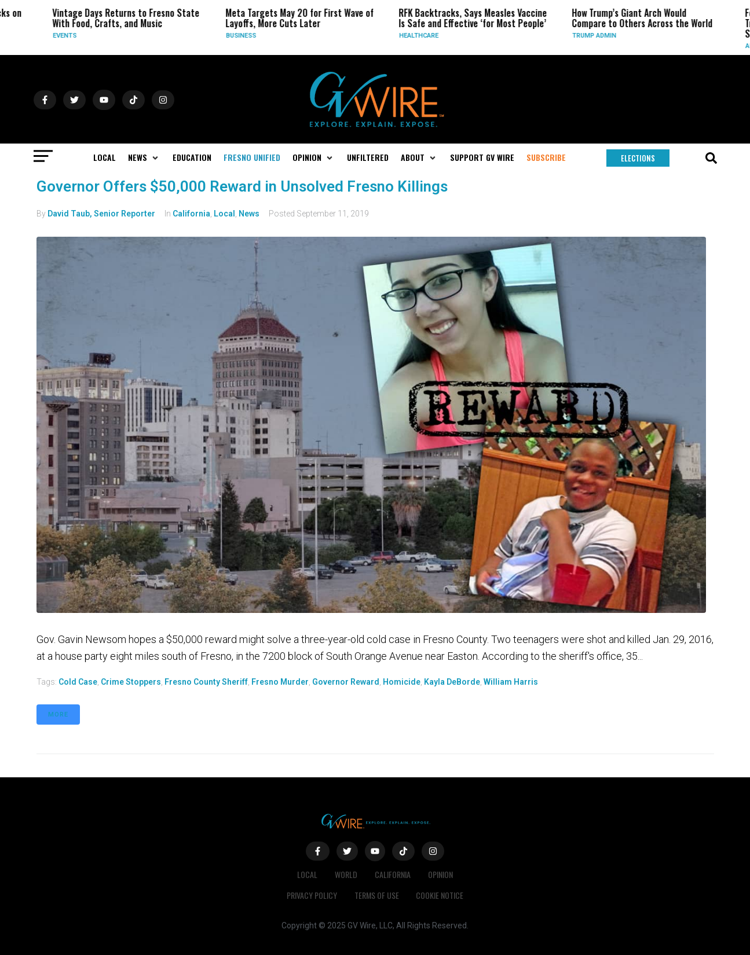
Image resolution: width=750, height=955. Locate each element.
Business (241, 35)
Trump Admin (595, 35)
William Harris (511, 681)
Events (65, 35)
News (249, 213)
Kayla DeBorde (452, 681)
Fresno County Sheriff (206, 681)
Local (224, 213)
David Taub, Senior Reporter (101, 213)
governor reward (345, 681)
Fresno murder (280, 681)
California (191, 213)
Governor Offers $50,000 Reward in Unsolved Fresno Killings (242, 186)
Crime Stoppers (131, 681)
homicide (401, 681)
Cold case (77, 681)
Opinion (440, 874)
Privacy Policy (312, 895)
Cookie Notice (440, 895)
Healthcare (419, 35)
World (346, 874)
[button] (144, 157)
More (58, 714)
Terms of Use (376, 895)
